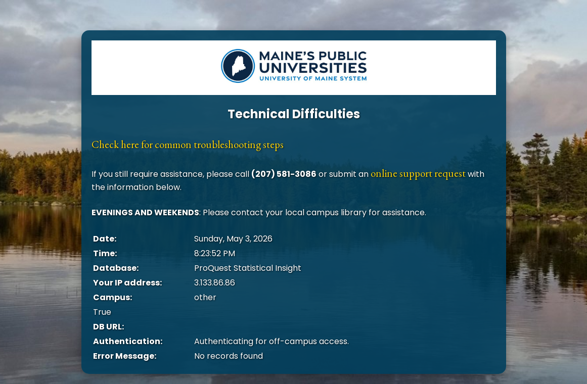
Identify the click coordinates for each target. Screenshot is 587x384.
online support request (418, 173)
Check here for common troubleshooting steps (188, 144)
